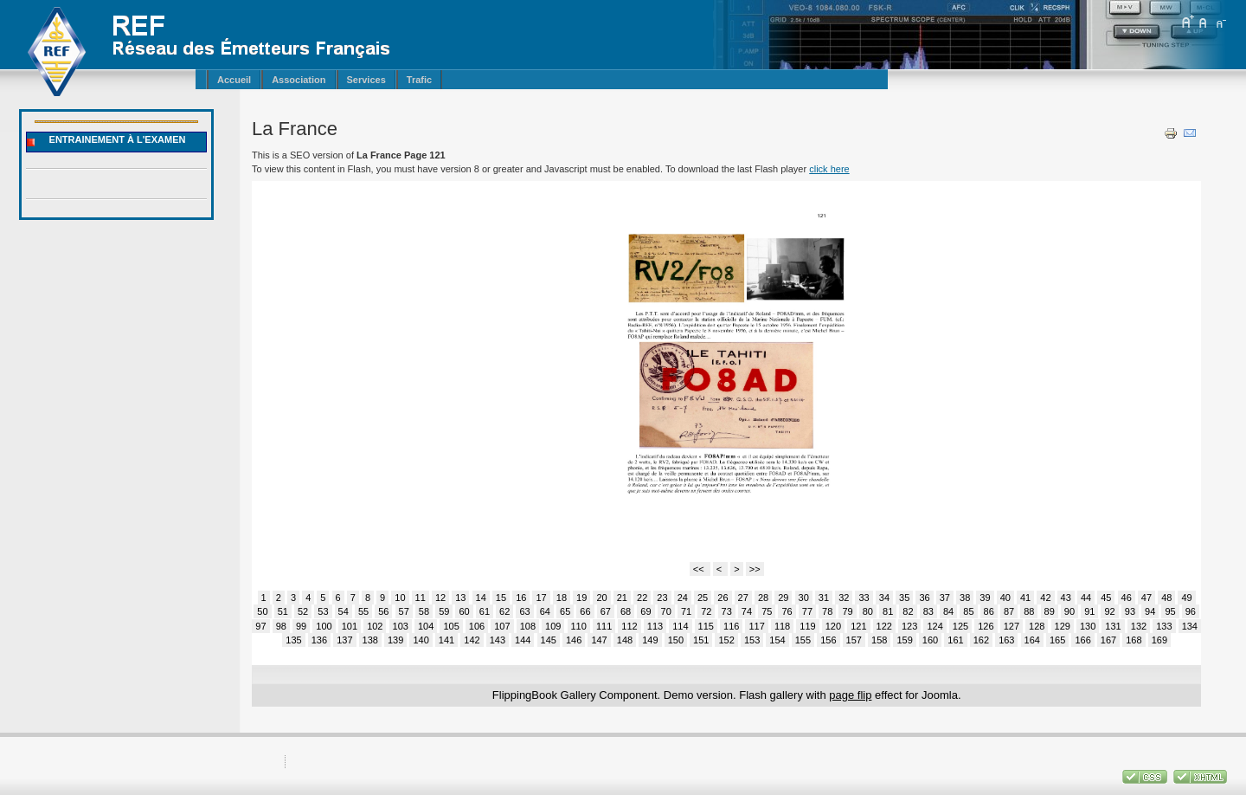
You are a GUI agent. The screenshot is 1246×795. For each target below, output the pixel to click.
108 (528, 626)
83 (928, 611)
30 (804, 597)
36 (924, 597)
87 (1009, 611)
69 (645, 611)
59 (444, 611)
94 (1150, 611)
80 (868, 611)
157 (854, 640)
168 (1133, 640)
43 (1066, 597)
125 (960, 626)
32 (843, 597)
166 (1082, 640)
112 (629, 626)
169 (1159, 640)
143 (497, 640)
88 (1029, 611)
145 (548, 640)
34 (884, 597)
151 (701, 640)
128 (1036, 626)
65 (565, 611)
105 (451, 626)
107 (502, 626)
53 (323, 611)
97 (260, 626)
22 (642, 597)
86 (989, 611)
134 (1190, 626)
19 (581, 597)
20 (601, 597)
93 (1130, 611)
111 (604, 626)
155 (803, 640)
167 (1108, 640)
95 (1170, 611)
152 (726, 640)
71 (686, 611)
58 (424, 611)
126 (985, 626)
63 (524, 611)
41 (1025, 597)
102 (374, 626)
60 (464, 611)
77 (807, 611)
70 (666, 611)
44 (1086, 597)
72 (706, 611)
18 (561, 597)
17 (541, 597)
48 (1166, 597)
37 (945, 597)
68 (625, 611)
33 (863, 597)
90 (1069, 611)
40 (1005, 597)
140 (420, 640)
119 (807, 626)
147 (599, 640)
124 (934, 626)
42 (1045, 597)
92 (1109, 611)
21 (622, 597)
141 (446, 640)
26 (722, 597)
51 (283, 611)
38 (965, 597)
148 (625, 640)
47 (1146, 597)
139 (395, 640)
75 (766, 611)
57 (404, 611)
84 (948, 611)
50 (262, 611)
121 (858, 626)
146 (573, 640)
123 (909, 626)
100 (323, 626)
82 (907, 611)
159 (904, 640)
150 (676, 640)
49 (1186, 597)
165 (1057, 640)
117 (756, 626)
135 (293, 640)
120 (833, 626)
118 (782, 626)
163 (1006, 640)
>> (755, 569)
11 (420, 597)
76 (786, 611)
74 (747, 611)
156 (828, 640)
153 (752, 640)
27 (743, 597)
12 (440, 597)
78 (827, 611)
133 (1164, 626)
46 (1126, 597)
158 (879, 640)
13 (460, 597)
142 (471, 640)
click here (829, 169)
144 (522, 640)
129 (1062, 626)
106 (477, 626)
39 (984, 597)
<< (700, 569)
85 (968, 611)
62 (504, 611)
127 (1011, 626)
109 (553, 626)
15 (501, 597)
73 (727, 611)
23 (662, 597)
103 (400, 626)
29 (783, 597)
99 (301, 626)
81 (888, 611)
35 (904, 597)
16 (521, 597)
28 (763, 597)
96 (1190, 611)
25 (702, 597)
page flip (850, 694)
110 (579, 626)
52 (303, 611)
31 (824, 597)
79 (847, 611)
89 (1049, 611)
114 (680, 626)
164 (1032, 640)
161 (955, 640)
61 (484, 611)
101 (349, 626)
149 (650, 640)
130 (1087, 626)
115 (706, 626)
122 (884, 626)
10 (400, 597)
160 (930, 640)
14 (481, 597)
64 (545, 611)
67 (606, 611)
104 (426, 626)
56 (383, 611)
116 (731, 626)
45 (1106, 597)
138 (370, 640)
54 (343, 611)
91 (1089, 611)
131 (1113, 626)
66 (585, 611)
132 (1138, 626)
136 (319, 640)
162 (981, 640)
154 (777, 640)
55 (363, 611)
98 (281, 626)
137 (344, 640)
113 (655, 626)
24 (683, 597)
